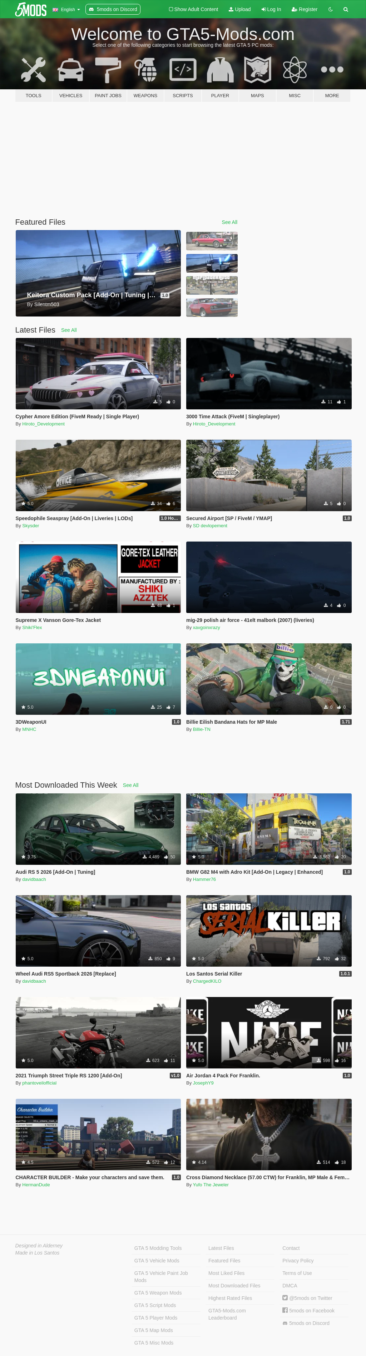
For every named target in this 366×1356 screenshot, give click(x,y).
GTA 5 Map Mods (153, 1330)
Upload (240, 9)
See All (230, 222)
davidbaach (34, 879)
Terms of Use (297, 1273)
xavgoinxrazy (206, 627)
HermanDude (36, 1184)
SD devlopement (210, 525)
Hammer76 (204, 879)
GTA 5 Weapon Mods (158, 1293)
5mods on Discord (306, 1323)
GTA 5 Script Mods (155, 1305)
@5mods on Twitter (307, 1298)
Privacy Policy (297, 1260)
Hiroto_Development (43, 424)
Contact (291, 1248)
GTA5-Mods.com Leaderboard (227, 1314)
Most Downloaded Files (234, 1285)
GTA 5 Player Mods (155, 1318)
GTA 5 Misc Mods (153, 1343)
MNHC (29, 729)
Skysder (30, 525)
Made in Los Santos (37, 1253)
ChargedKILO (207, 981)
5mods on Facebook (308, 1310)
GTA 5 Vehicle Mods (156, 1260)
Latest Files (221, 1248)
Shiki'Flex (32, 627)
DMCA (289, 1285)
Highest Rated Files (230, 1298)
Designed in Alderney (39, 1245)
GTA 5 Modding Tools (158, 1248)
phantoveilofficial (39, 1083)
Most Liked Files (226, 1273)
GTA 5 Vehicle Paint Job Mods (161, 1276)
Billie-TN (202, 729)
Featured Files (224, 1260)
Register (304, 9)
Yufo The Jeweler (211, 1184)
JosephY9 (203, 1083)
